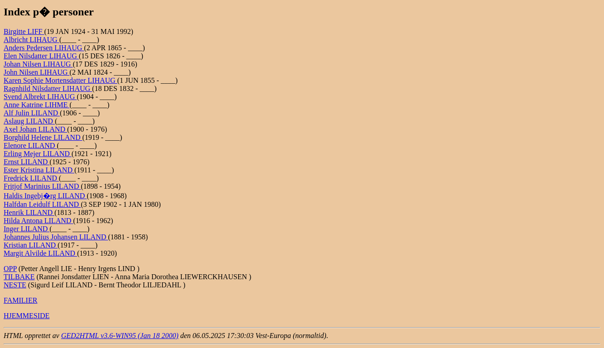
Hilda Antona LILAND (38, 220)
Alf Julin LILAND (32, 113)
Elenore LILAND (30, 145)
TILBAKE (19, 277)
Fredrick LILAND (31, 178)
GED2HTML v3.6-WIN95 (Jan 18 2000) (120, 335)
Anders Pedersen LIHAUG (44, 48)
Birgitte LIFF (24, 31)
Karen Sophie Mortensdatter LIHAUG (60, 80)
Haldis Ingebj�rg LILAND (45, 196)
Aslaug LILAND (29, 121)
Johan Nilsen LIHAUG (38, 64)
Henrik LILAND (29, 212)
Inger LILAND (26, 229)
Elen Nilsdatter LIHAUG (41, 56)
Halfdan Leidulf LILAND (42, 204)
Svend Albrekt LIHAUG (40, 96)
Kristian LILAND (31, 245)
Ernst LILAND (26, 162)
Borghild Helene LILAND (43, 137)
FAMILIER (20, 300)
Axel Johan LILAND (35, 129)
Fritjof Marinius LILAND (42, 186)
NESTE (15, 285)
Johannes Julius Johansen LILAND (56, 237)
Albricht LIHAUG (31, 39)
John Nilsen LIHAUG (36, 72)
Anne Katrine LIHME (36, 105)
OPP (10, 268)
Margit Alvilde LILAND (40, 253)
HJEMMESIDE (26, 315)
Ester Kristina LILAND (39, 170)
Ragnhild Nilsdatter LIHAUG (48, 88)
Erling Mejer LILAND (38, 153)
